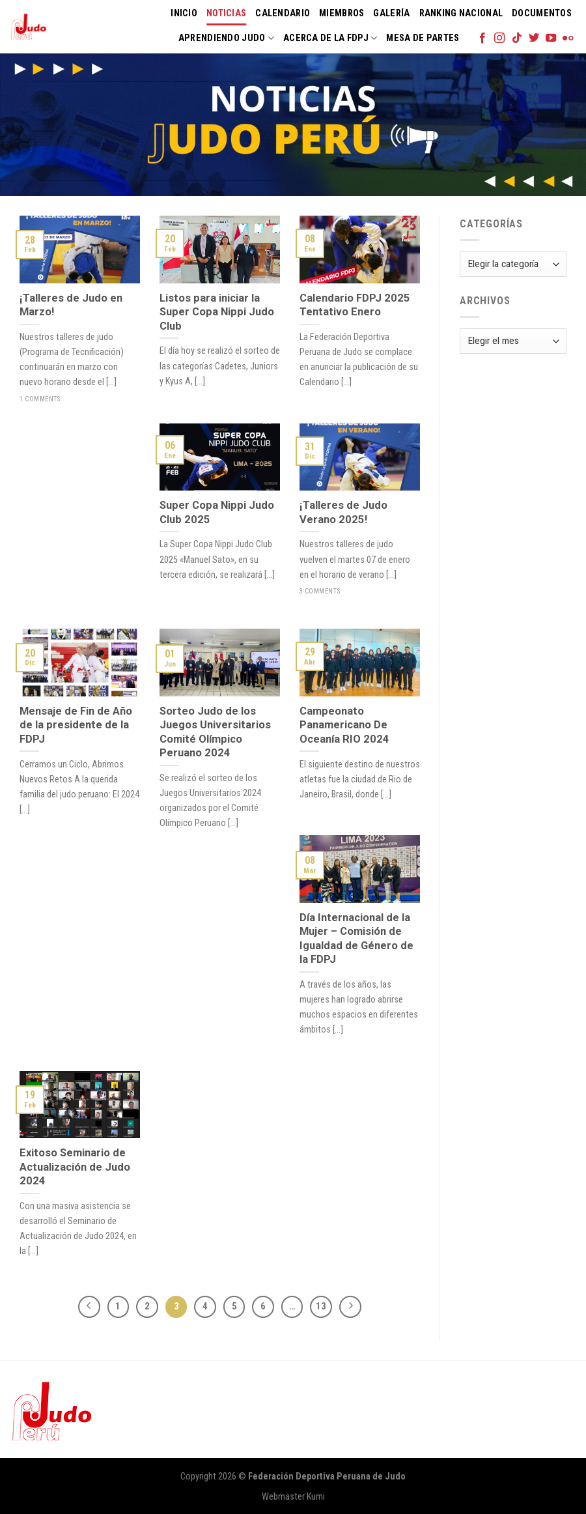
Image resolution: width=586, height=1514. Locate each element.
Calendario (282, 13)
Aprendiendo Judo (226, 38)
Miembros (341, 13)
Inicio (184, 13)
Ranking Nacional (461, 13)
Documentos (542, 13)
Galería (391, 13)
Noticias (226, 13)
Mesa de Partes (422, 38)
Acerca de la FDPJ (330, 38)
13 (321, 1306)
